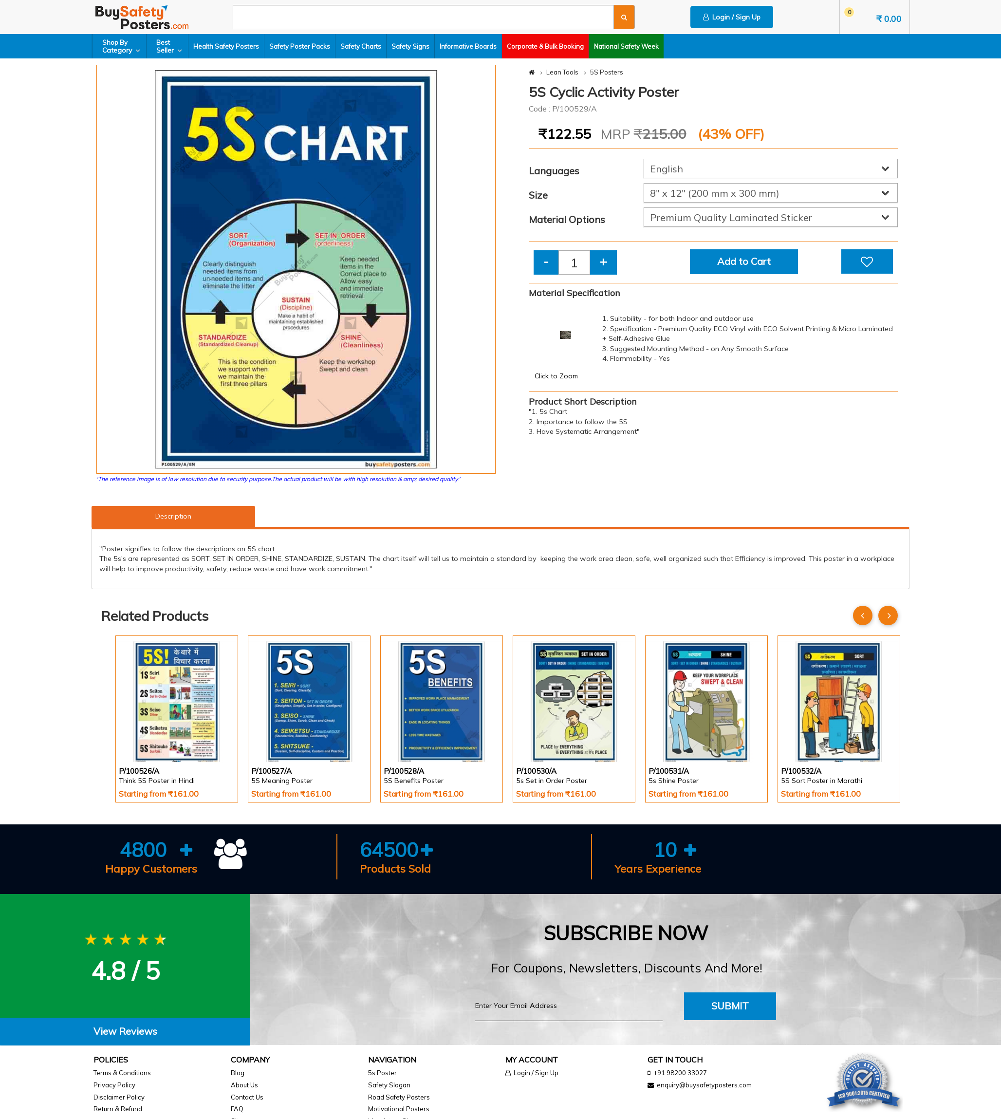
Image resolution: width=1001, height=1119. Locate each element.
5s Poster (382, 1073)
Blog (237, 1073)
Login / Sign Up (731, 17)
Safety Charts (360, 46)
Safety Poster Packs (299, 46)
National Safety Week (626, 46)
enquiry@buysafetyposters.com (704, 1085)
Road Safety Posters (399, 1097)
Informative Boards (468, 46)
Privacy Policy (114, 1085)
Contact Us (247, 1097)
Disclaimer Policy (119, 1097)
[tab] (125, 1031)
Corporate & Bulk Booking (545, 46)
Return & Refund (117, 1109)
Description (173, 516)
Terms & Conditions (122, 1073)
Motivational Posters (398, 1109)
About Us (244, 1085)
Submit (730, 1006)
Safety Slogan (389, 1085)
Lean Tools (562, 72)
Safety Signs (410, 46)
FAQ (237, 1109)
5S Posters (606, 72)
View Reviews (125, 1031)
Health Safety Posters (226, 46)
